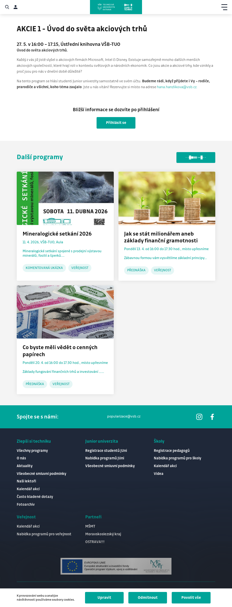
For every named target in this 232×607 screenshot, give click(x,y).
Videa (158, 474)
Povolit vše (191, 598)
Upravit (104, 598)
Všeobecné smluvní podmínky (41, 474)
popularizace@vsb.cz (123, 416)
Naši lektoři (26, 481)
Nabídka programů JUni (104, 458)
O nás (21, 458)
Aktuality (25, 466)
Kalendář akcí (28, 489)
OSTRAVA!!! (95, 542)
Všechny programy (32, 451)
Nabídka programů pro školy (177, 458)
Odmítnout (148, 598)
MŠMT (90, 526)
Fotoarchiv (26, 505)
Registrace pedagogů (172, 451)
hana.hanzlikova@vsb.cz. (177, 87)
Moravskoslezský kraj (103, 534)
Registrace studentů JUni (106, 451)
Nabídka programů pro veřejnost (44, 534)
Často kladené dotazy (35, 497)
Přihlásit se (116, 123)
